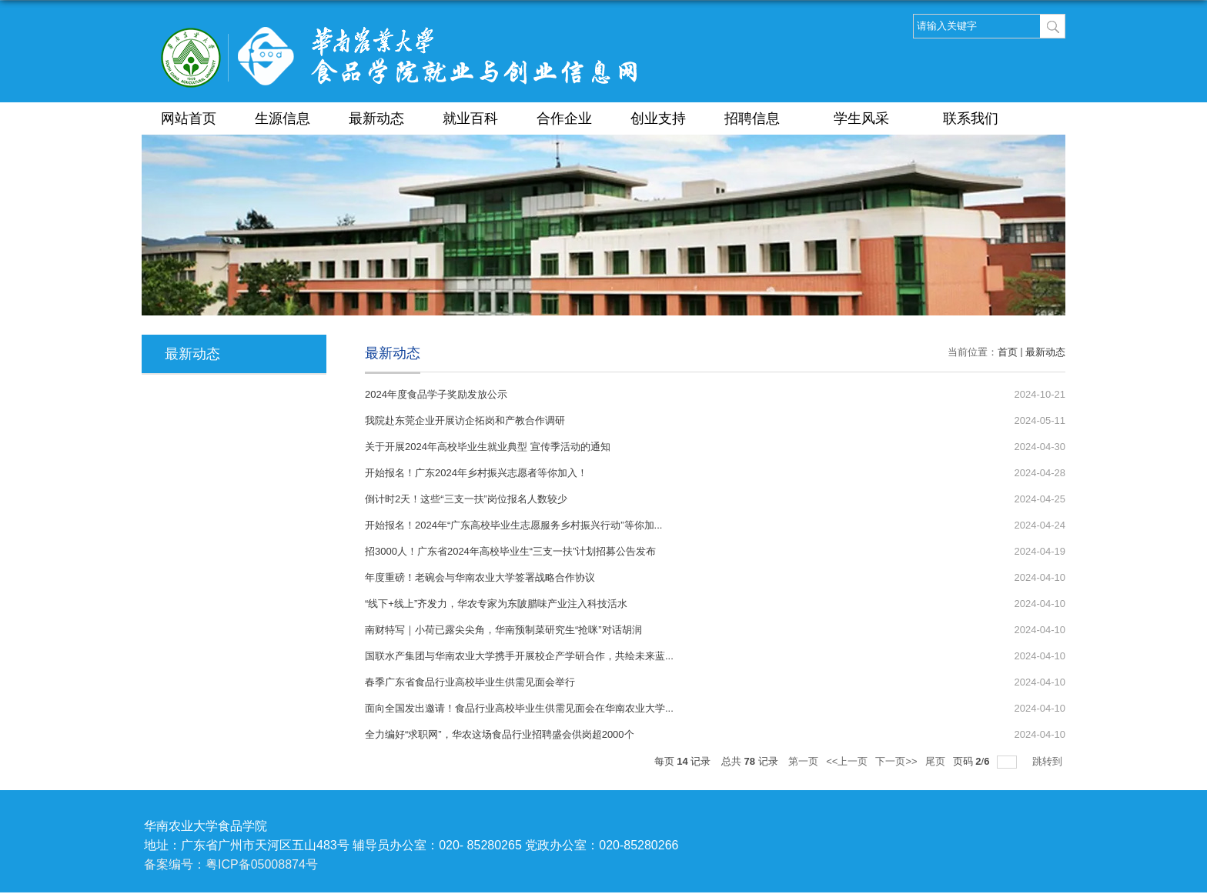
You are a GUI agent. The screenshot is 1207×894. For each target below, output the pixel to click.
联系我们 (970, 118)
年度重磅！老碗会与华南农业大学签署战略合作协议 (480, 577)
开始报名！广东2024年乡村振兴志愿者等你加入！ (476, 473)
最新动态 (376, 118)
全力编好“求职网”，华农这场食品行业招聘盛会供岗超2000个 (499, 734)
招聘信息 (759, 119)
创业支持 (658, 118)
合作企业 (564, 118)
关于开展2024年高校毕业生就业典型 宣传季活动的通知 (487, 446)
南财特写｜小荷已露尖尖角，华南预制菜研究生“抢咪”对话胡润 (503, 629)
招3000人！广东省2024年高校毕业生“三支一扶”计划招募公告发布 (511, 551)
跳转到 (1048, 761)
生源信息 (282, 118)
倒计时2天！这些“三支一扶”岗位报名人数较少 (466, 499)
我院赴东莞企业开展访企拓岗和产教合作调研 (465, 420)
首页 (1008, 352)
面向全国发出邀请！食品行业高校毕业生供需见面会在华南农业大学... (519, 708)
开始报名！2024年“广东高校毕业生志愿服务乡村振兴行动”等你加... (513, 525)
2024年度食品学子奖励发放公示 (436, 394)
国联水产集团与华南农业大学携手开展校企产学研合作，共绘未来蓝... (519, 656)
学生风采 (869, 119)
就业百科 (470, 118)
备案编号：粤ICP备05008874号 (231, 864)
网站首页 (188, 118)
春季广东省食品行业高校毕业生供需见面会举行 (470, 682)
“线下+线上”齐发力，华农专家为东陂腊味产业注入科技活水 (496, 603)
